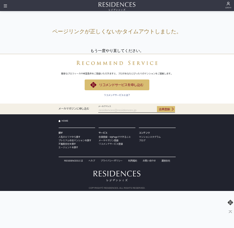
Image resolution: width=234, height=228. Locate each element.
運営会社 (165, 161)
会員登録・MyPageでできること (115, 137)
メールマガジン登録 (108, 140)
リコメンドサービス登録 (111, 144)
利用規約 (132, 161)
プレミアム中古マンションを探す (75, 140)
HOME (65, 121)
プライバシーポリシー (112, 161)
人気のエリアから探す (70, 137)
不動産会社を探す (67, 144)
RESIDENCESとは (73, 161)
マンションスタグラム (150, 137)
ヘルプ (91, 161)
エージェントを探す (68, 147)
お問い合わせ (149, 161)
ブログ (142, 140)
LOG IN (228, 7)
